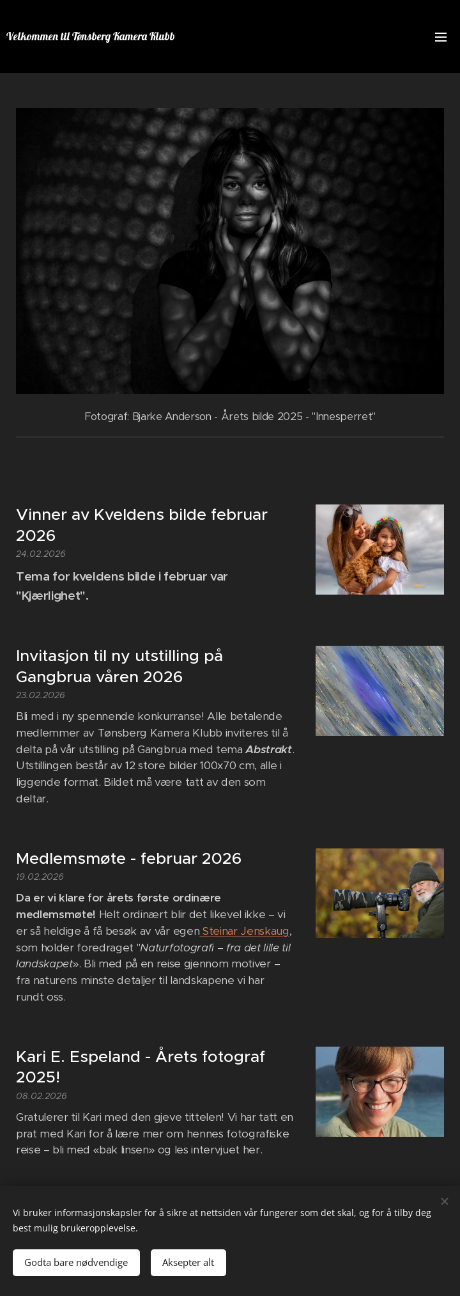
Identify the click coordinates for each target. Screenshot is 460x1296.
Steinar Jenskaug (244, 931)
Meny (441, 37)
